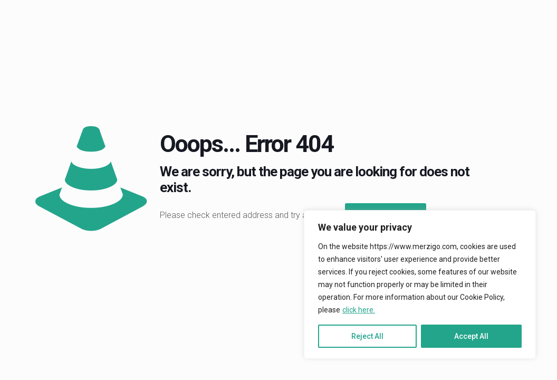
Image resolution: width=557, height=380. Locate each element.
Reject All (367, 336)
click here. (358, 310)
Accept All (471, 336)
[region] (420, 284)
